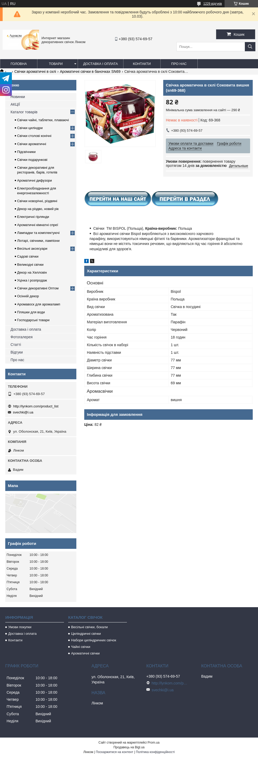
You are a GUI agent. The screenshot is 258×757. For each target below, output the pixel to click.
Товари (56, 64)
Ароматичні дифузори (34, 180)
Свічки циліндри (30, 128)
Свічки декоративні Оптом (38, 288)
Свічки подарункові (32, 160)
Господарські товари (33, 320)
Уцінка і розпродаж (32, 280)
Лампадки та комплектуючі (38, 233)
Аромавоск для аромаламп (38, 304)
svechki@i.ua (23, 412)
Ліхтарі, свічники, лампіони (38, 241)
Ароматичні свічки (85, 653)
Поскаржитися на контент (114, 752)
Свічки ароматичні (31, 144)
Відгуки (17, 352)
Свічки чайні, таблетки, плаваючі (43, 120)
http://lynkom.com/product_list (35, 406)
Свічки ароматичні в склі (35, 71)
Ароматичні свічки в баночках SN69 (90, 71)
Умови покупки (19, 627)
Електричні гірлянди (33, 217)
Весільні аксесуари (32, 248)
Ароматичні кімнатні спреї (37, 225)
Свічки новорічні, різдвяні (37, 201)
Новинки (18, 97)
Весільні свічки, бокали (89, 627)
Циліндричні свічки (86, 634)
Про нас (179, 64)
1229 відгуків (212, 4)
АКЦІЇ (15, 104)
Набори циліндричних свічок (93, 640)
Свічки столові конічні (34, 136)
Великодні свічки (30, 265)
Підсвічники (26, 152)
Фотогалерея (22, 337)
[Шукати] (250, 46)
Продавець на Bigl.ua (129, 747)
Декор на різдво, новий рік (38, 209)
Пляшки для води (31, 312)
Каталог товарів (24, 112)
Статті (16, 344)
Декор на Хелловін (32, 272)
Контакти (142, 64)
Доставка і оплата (100, 64)
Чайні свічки (80, 647)
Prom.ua (154, 742)
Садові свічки (27, 256)
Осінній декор (28, 296)
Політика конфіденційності (155, 752)
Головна (19, 64)
